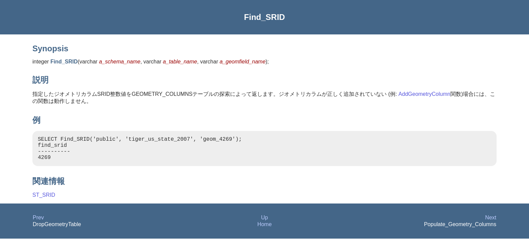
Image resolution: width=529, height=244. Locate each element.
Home (264, 230)
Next (490, 223)
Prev (38, 223)
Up (264, 223)
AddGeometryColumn (424, 94)
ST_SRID (43, 200)
